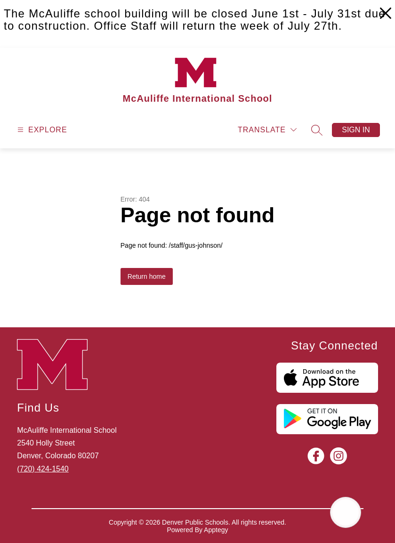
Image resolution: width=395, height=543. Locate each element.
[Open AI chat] (345, 512)
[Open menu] (41, 130)
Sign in (356, 130)
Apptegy (216, 530)
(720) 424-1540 (42, 469)
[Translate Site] (267, 130)
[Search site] (316, 130)
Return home (147, 276)
